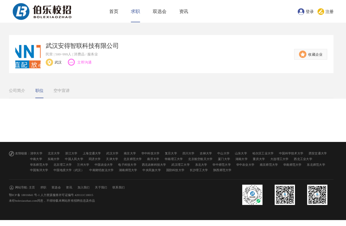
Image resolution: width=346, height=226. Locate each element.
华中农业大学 (245, 164)
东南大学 (54, 159)
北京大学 (54, 153)
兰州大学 (83, 164)
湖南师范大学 (128, 170)
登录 (310, 11)
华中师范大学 (221, 164)
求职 (135, 11)
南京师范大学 (269, 164)
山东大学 (241, 153)
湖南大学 (241, 159)
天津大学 (112, 159)
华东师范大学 (39, 164)
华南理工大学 (174, 159)
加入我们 (84, 187)
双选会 (160, 11)
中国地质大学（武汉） (69, 170)
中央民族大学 (151, 170)
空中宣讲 (62, 90)
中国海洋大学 (39, 170)
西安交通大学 (318, 153)
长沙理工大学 (199, 170)
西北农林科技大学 (154, 164)
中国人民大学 (74, 159)
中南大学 (36, 159)
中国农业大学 (104, 164)
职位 (39, 90)
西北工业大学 (303, 159)
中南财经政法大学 (101, 170)
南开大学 (153, 159)
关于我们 (101, 187)
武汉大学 (112, 153)
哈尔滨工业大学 (263, 153)
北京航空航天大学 (200, 159)
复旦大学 (171, 153)
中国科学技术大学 (291, 153)
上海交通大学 (92, 153)
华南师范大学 (292, 164)
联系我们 (118, 187)
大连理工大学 (279, 159)
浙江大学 (71, 153)
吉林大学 (206, 153)
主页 (32, 187)
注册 (329, 11)
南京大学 (130, 153)
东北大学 (201, 164)
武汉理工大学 (180, 164)
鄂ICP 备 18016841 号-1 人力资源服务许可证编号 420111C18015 (51, 195)
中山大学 (223, 153)
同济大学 (95, 159)
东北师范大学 (316, 164)
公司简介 (17, 90)
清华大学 (36, 153)
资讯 (183, 11)
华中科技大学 (150, 153)
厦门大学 (224, 159)
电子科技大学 (127, 164)
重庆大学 (259, 159)
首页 (113, 11)
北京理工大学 (63, 164)
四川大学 (188, 153)
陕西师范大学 (222, 170)
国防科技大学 (175, 170)
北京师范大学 (133, 159)
